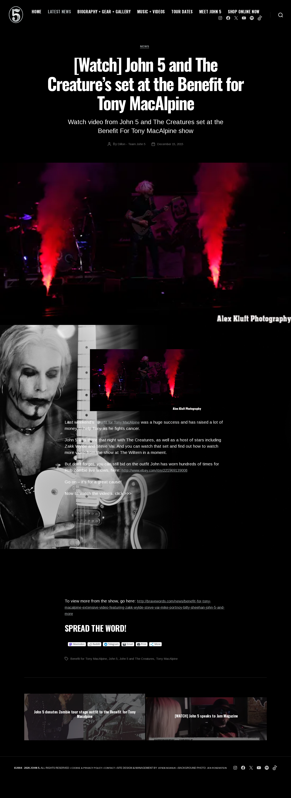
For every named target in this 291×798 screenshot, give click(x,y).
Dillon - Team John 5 (130, 145)
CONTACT (109, 787)
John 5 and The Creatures (139, 660)
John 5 (115, 660)
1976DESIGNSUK (168, 787)
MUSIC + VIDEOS (151, 11)
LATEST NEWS (59, 11)
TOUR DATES (182, 11)
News (145, 47)
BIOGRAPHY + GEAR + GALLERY (104, 11)
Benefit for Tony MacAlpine (121, 423)
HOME (36, 11)
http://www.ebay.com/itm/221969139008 (160, 471)
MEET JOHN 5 (210, 11)
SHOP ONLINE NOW (243, 11)
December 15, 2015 (170, 145)
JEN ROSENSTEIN (219, 787)
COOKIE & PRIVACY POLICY (84, 787)
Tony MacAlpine (171, 660)
